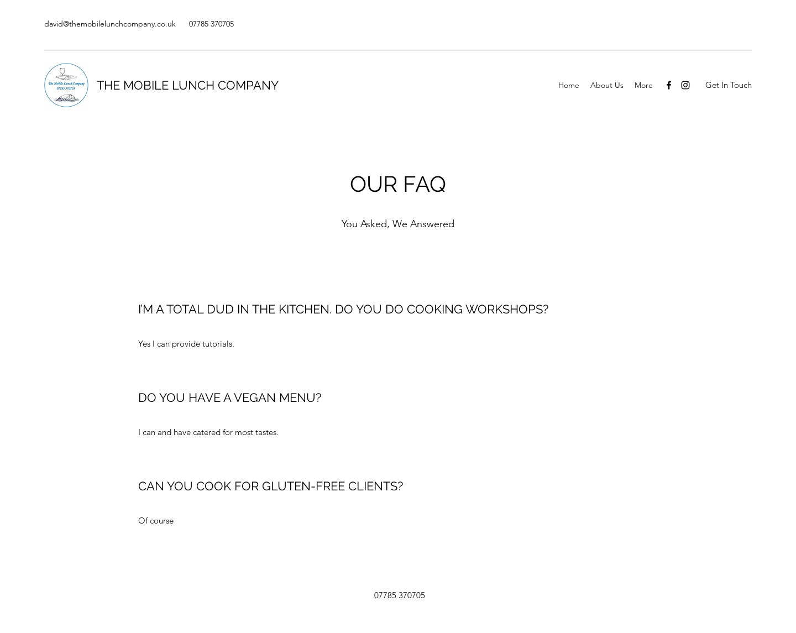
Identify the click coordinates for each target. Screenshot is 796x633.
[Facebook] (668, 85)
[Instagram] (685, 85)
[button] (728, 85)
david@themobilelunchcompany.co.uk (110, 24)
